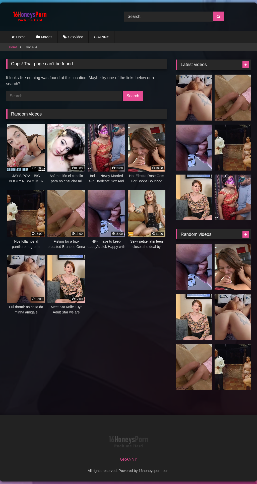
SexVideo (75, 37)
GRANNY (101, 37)
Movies (46, 37)
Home (21, 37)
